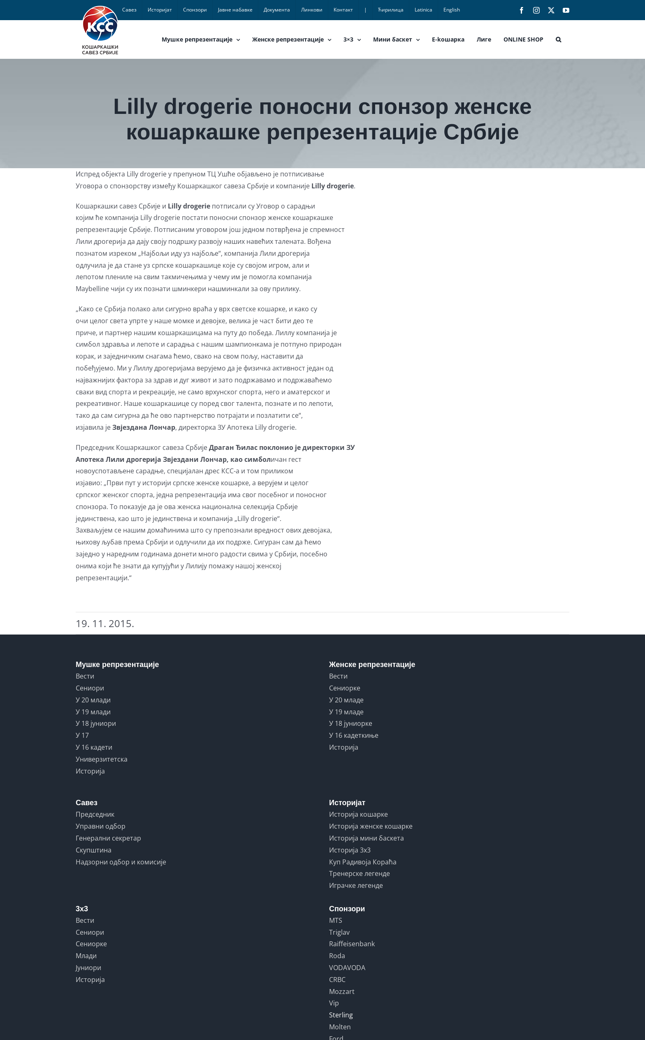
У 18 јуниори (96, 723)
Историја (90, 771)
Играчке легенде (356, 885)
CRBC (337, 979)
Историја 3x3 (350, 850)
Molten (340, 1026)
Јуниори (88, 967)
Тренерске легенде (359, 873)
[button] (558, 39)
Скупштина (93, 850)
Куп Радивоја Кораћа (363, 861)
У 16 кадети (94, 747)
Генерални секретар (108, 838)
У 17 (82, 735)
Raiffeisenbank (352, 943)
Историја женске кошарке (371, 826)
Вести (85, 676)
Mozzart (342, 991)
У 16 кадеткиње (353, 735)
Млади (86, 955)
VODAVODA (347, 967)
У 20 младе (346, 699)
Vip (334, 1003)
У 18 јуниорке (350, 723)
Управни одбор (100, 826)
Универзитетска (102, 759)
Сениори (90, 688)
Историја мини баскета (366, 838)
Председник (95, 814)
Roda (337, 955)
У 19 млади (93, 711)
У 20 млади (93, 699)
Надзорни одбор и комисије (121, 861)
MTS (335, 920)
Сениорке (344, 688)
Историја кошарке (358, 814)
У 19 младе (346, 711)
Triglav (339, 932)
